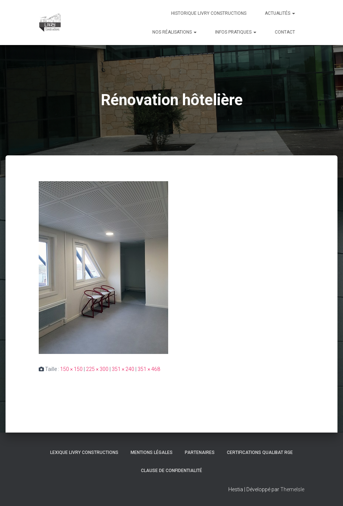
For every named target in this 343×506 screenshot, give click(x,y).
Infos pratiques (235, 32)
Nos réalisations (174, 32)
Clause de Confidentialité (171, 470)
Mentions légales (152, 452)
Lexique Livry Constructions (84, 452)
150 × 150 (71, 369)
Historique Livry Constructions (208, 13)
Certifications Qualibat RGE (260, 452)
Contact (285, 32)
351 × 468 (149, 369)
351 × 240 (123, 369)
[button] (293, 13)
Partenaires (200, 452)
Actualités (280, 13)
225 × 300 (97, 369)
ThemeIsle (292, 489)
